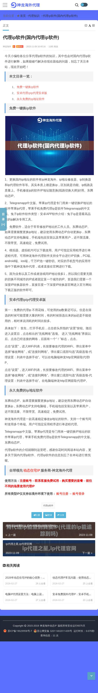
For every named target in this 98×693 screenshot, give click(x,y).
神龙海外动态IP (48, 677)
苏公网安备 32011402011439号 (53, 682)
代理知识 (34, 16)
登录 (48, 515)
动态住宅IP (31, 470)
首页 (23, 16)
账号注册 (62, 494)
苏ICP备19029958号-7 (18, 682)
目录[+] (3, 219)
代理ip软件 (48, 505)
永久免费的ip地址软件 (31, 99)
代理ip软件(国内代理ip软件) (60, 16)
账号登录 (78, 494)
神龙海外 (13, 46)
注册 (36, 515)
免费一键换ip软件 (28, 87)
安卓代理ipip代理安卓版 (32, 93)
